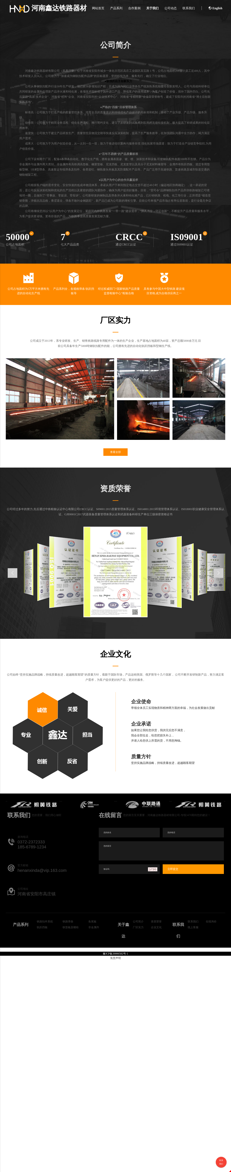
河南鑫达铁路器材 (48, 8)
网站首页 (98, 8)
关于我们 (152, 8)
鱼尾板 (92, 922)
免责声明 (115, 958)
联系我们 (188, 8)
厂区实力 (138, 927)
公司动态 (170, 8)
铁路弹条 (68, 922)
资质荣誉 (156, 922)
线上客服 (193, 927)
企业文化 (156, 927)
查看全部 (115, 452)
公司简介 (138, 922)
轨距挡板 (42, 927)
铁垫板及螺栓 (71, 927)
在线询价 (211, 922)
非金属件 (93, 927)
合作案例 (134, 8)
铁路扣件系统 (45, 922)
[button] (218, 573)
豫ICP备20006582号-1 (115, 954)
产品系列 (116, 8)
